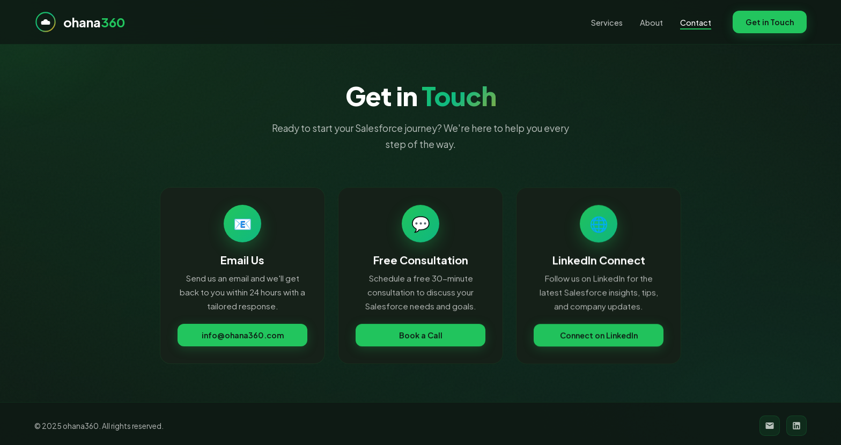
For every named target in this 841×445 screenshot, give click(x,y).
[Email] (769, 426)
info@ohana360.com (243, 336)
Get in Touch (770, 22)
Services (607, 22)
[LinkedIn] (796, 426)
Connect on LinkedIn (599, 337)
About (651, 22)
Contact (695, 22)
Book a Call (420, 337)
